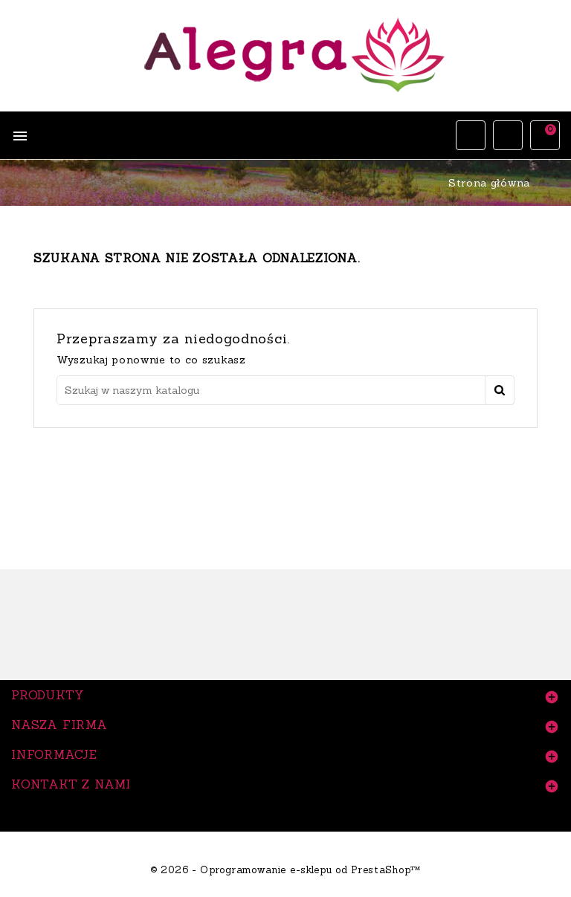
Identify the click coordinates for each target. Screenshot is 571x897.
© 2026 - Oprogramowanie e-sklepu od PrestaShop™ (285, 870)
